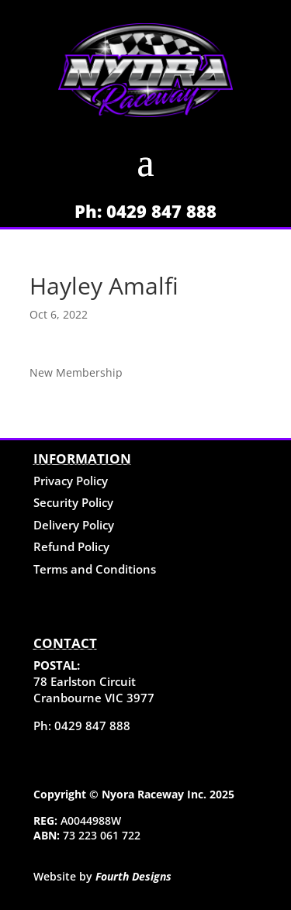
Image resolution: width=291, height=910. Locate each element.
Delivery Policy (73, 525)
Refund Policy (71, 546)
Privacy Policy (70, 480)
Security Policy (73, 502)
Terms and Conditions (94, 569)
